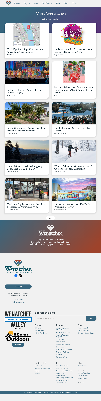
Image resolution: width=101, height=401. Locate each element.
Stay (80, 325)
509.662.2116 (18, 300)
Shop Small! (60, 339)
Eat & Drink (40, 363)
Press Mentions (83, 366)
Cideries (37, 373)
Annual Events (39, 330)
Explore (59, 325)
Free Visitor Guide (62, 366)
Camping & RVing (83, 330)
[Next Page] (50, 218)
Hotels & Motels (83, 328)
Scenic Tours (60, 342)
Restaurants (39, 366)
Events (38, 325)
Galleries (59, 354)
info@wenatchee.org (18, 302)
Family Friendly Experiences (61, 374)
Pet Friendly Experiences (64, 378)
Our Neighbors (83, 375)
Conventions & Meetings (64, 371)
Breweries (38, 371)
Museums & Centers (63, 344)
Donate (18, 345)
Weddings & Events (62, 380)
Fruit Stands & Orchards (64, 349)
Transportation (61, 383)
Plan (58, 363)
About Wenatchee (84, 373)
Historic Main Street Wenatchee (62, 329)
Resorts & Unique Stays (86, 333)
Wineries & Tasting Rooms (43, 368)
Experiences (60, 347)
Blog (80, 363)
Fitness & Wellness (62, 352)
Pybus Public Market (63, 332)
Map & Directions (62, 368)
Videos (81, 382)
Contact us (18, 286)
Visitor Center (82, 378)
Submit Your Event (41, 333)
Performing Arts (61, 357)
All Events (38, 328)
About (81, 370)
